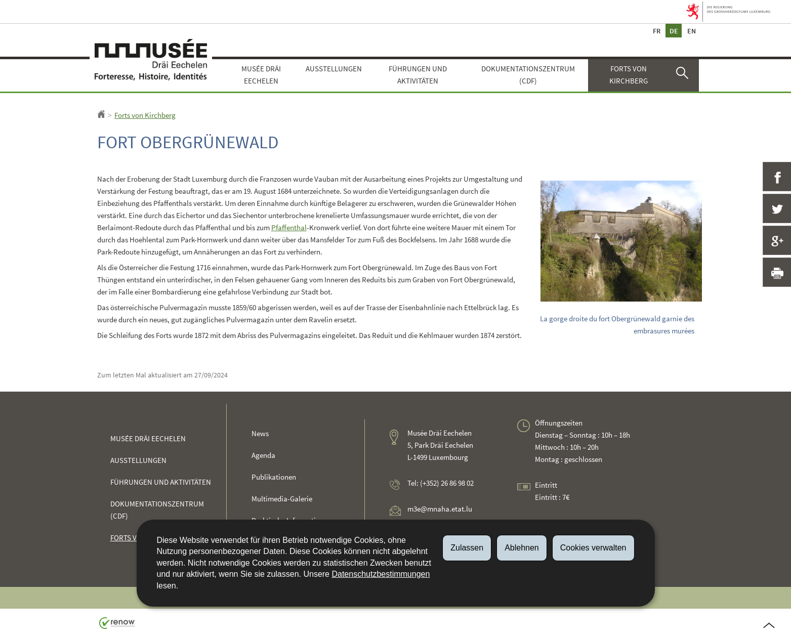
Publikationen (274, 477)
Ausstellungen (334, 68)
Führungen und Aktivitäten (418, 75)
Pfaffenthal (289, 227)
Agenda (263, 455)
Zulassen (466, 547)
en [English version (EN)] (691, 30)
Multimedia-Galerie (282, 498)
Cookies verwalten (593, 547)
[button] (684, 75)
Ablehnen (522, 547)
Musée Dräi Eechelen (261, 75)
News (260, 433)
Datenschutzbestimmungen (380, 574)
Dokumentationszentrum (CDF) (528, 75)
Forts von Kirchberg (628, 75)
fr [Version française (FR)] (656, 30)
